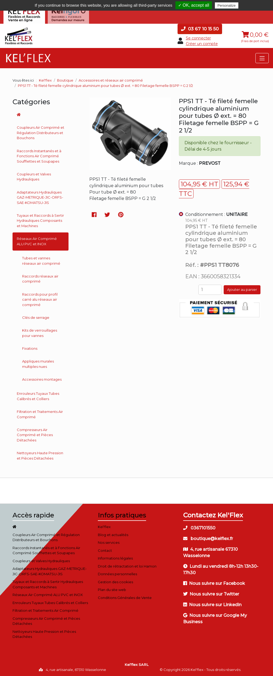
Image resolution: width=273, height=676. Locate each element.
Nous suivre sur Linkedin (212, 604)
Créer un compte (202, 43)
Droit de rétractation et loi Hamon (127, 565)
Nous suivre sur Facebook (214, 582)
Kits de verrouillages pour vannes (39, 332)
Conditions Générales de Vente (125, 597)
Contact (105, 550)
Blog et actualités (113, 534)
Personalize (227, 5)
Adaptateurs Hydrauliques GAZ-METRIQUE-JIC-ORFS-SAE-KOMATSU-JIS (40, 196)
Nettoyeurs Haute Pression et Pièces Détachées (40, 455)
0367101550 (199, 527)
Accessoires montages (42, 378)
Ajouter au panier (242, 289)
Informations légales (115, 558)
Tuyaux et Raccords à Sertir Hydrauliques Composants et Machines (40, 219)
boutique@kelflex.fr (208, 538)
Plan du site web (112, 589)
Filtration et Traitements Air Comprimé (40, 413)
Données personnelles (117, 573)
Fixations (29, 347)
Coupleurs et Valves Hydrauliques (34, 176)
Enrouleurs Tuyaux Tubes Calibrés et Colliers (38, 395)
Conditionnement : (216, 213)
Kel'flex (45, 80)
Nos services (108, 542)
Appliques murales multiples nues (38, 363)
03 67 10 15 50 (200, 28)
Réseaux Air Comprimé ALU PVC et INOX (37, 241)
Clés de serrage (35, 317)
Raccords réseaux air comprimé (40, 278)
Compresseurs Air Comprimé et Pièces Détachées (35, 434)
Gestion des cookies (115, 581)
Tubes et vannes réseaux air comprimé (41, 260)
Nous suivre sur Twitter (211, 593)
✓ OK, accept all (193, 5)
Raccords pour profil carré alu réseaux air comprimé (40, 298)
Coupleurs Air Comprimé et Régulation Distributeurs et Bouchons (40, 132)
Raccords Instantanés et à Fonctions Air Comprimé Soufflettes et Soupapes (39, 155)
